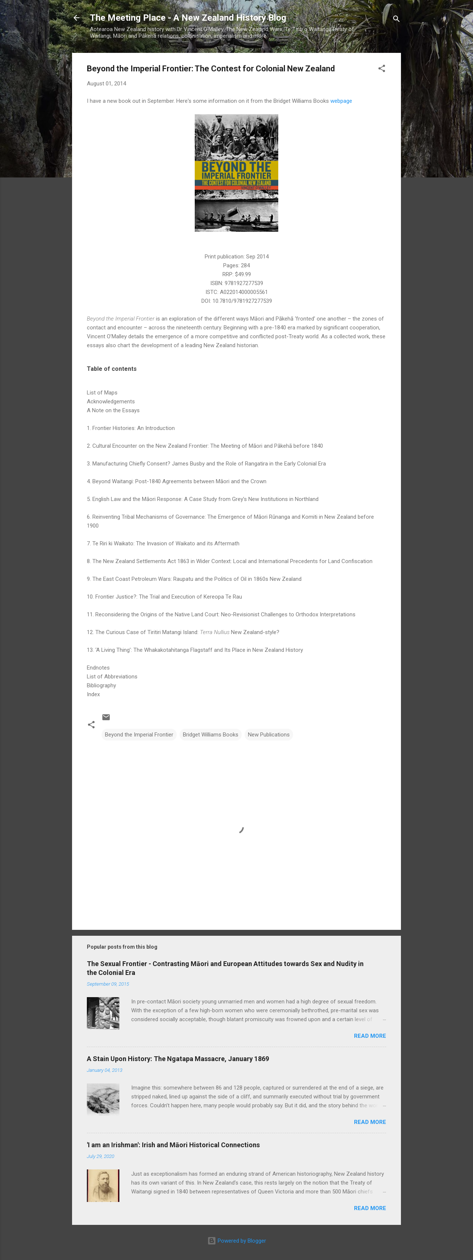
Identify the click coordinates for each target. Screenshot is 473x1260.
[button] (381, 69)
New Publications (269, 734)
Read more (370, 1036)
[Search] (396, 20)
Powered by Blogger (236, 1240)
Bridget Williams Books (210, 734)
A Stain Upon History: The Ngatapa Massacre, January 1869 (178, 1059)
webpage (341, 101)
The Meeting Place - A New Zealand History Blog (188, 18)
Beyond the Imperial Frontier (139, 734)
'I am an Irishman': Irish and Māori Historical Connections (173, 1145)
